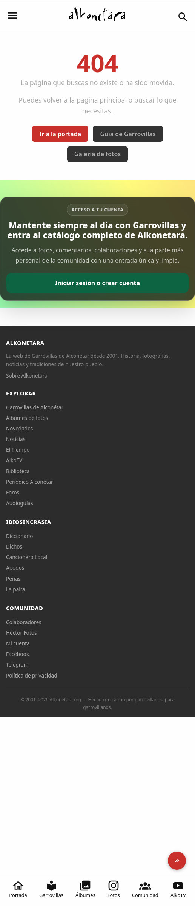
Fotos (113, 889)
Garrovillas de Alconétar (34, 407)
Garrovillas (51, 889)
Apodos (15, 567)
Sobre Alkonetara (27, 375)
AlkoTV (178, 889)
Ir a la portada (60, 134)
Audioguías (19, 503)
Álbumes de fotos (27, 417)
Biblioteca (18, 471)
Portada (18, 889)
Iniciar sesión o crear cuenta (97, 283)
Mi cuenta (18, 643)
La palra (15, 589)
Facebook (17, 653)
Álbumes (85, 889)
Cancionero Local (26, 557)
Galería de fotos (97, 154)
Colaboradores (23, 622)
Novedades (19, 428)
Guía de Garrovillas (127, 134)
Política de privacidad (31, 675)
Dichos (14, 546)
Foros (12, 492)
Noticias (15, 439)
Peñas (13, 578)
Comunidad (145, 889)
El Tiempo (18, 449)
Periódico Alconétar (29, 481)
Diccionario (19, 535)
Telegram (17, 664)
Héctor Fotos (21, 632)
